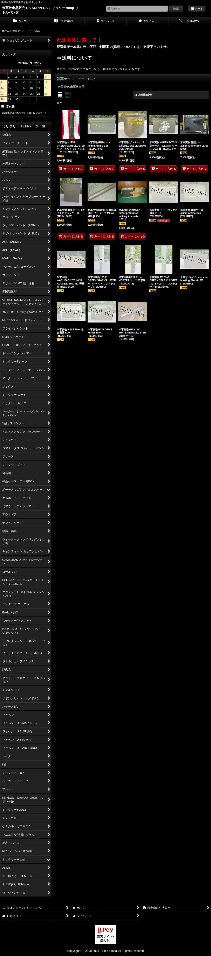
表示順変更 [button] (144, 95)
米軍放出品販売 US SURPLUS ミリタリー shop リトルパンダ (40, 10)
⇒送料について (74, 58)
